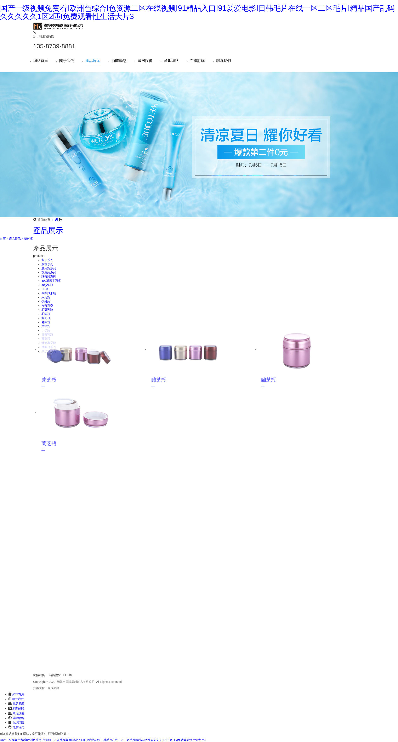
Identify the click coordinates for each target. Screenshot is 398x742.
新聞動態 (119, 61)
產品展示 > (16, 238)
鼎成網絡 (53, 688)
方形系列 (47, 260)
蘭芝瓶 (28, 238)
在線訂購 (197, 61)
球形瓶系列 (48, 276)
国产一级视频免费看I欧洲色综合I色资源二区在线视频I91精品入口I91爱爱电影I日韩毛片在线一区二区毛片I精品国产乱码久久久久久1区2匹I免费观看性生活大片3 (197, 12)
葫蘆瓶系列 (48, 272)
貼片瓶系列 (48, 268)
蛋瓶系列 (47, 264)
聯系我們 (223, 61)
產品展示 (92, 61)
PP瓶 (44, 289)
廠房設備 (145, 61)
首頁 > (4, 238)
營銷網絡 (171, 61)
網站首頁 (40, 61)
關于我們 (66, 61)
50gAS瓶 (47, 284)
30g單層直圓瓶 (51, 280)
